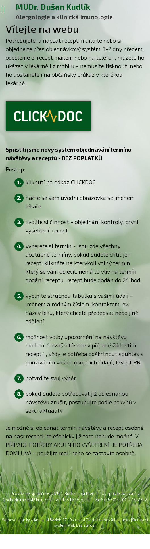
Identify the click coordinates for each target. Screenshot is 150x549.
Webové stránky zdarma (22, 519)
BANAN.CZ (58, 519)
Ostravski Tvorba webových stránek (99, 519)
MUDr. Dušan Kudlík (53, 6)
